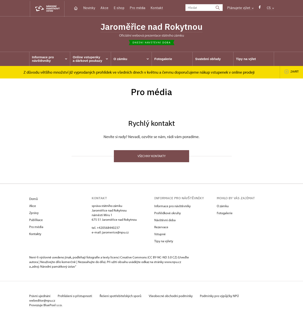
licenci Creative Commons (128, 258)
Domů (33, 199)
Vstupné (160, 234)
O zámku (223, 206)
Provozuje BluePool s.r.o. (45, 305)
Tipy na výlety (163, 241)
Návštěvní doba (165, 220)
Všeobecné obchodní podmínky (172, 296)
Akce (104, 8)
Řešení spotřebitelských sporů (121, 296)
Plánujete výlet (240, 8)
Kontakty (35, 234)
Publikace (36, 220)
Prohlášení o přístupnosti (75, 296)
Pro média (137, 8)
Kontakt (157, 8)
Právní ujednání (40, 296)
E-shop (119, 8)
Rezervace (161, 227)
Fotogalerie (225, 213)
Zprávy (34, 213)
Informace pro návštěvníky (172, 206)
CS (270, 8)
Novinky (89, 8)
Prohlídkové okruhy (167, 213)
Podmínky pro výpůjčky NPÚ (220, 296)
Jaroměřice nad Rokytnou (151, 27)
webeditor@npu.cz (42, 301)
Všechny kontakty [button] (152, 156)
